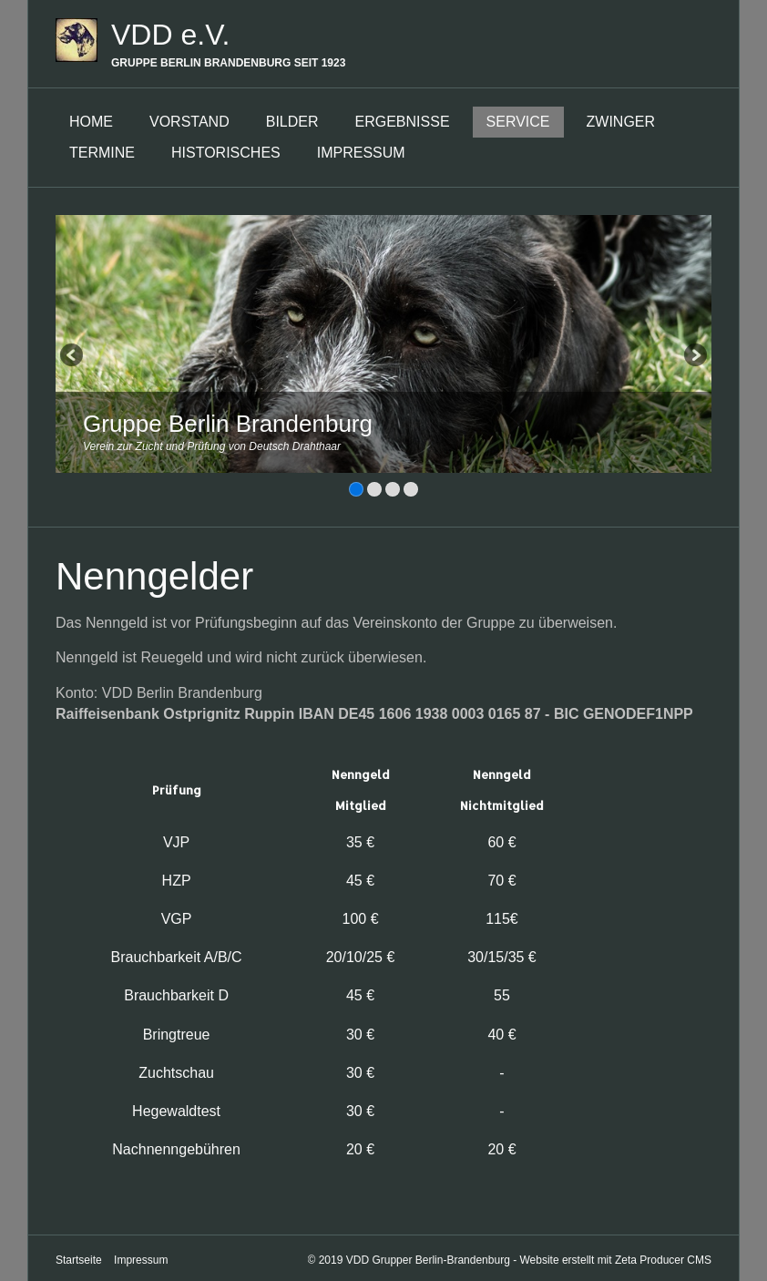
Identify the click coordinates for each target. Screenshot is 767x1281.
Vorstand (189, 121)
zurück (73, 357)
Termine (102, 152)
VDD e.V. (170, 34)
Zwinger (621, 121)
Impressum (361, 152)
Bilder (292, 121)
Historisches (226, 152)
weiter (694, 357)
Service (518, 121)
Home (91, 121)
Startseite (79, 1256)
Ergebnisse (402, 121)
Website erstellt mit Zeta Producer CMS (615, 1256)
